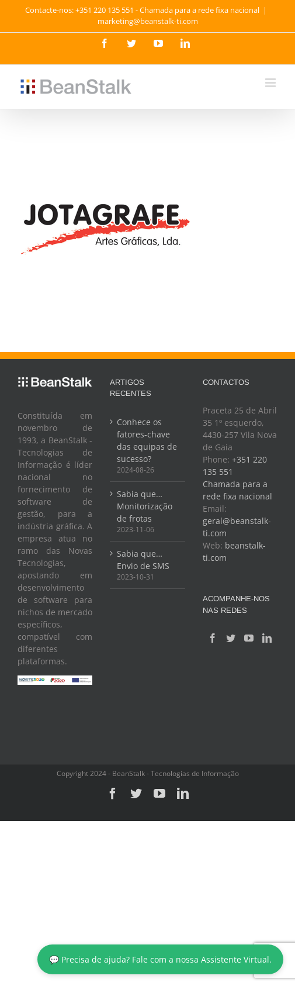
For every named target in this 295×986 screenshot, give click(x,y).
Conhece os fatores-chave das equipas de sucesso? (147, 440)
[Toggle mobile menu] (271, 83)
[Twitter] (230, 638)
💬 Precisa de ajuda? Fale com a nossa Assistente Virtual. (160, 959)
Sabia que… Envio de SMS (143, 559)
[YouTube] (249, 638)
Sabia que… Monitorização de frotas (144, 506)
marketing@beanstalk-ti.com (148, 21)
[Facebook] (212, 638)
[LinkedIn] (267, 638)
